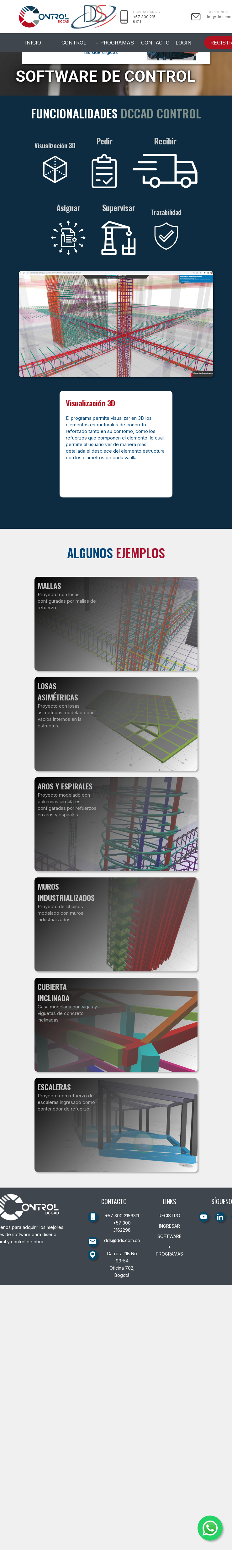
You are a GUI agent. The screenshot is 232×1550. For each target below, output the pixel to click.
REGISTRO (169, 1215)
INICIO (33, 42)
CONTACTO (155, 42)
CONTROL (73, 42)
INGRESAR (169, 1226)
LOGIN (184, 42)
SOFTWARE (169, 1236)
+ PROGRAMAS (114, 42)
